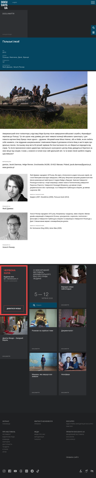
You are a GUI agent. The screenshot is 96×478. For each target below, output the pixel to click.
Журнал (5, 421)
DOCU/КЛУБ (70, 437)
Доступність (7, 444)
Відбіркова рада (8, 437)
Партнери (6, 442)
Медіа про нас (39, 434)
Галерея (37, 439)
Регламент (6, 434)
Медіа (36, 432)
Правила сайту (72, 457)
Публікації (6, 424)
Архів (4, 452)
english (14, 2)
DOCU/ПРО (70, 421)
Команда (5, 439)
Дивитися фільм (14, 308)
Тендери (5, 447)
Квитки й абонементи (43, 421)
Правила (37, 424)
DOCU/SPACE (70, 439)
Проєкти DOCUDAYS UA (75, 432)
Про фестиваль (8, 432)
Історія (5, 449)
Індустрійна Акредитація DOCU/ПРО (79, 424)
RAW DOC (69, 426)
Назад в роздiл (7, 34)
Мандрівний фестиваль (75, 434)
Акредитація (39, 437)
